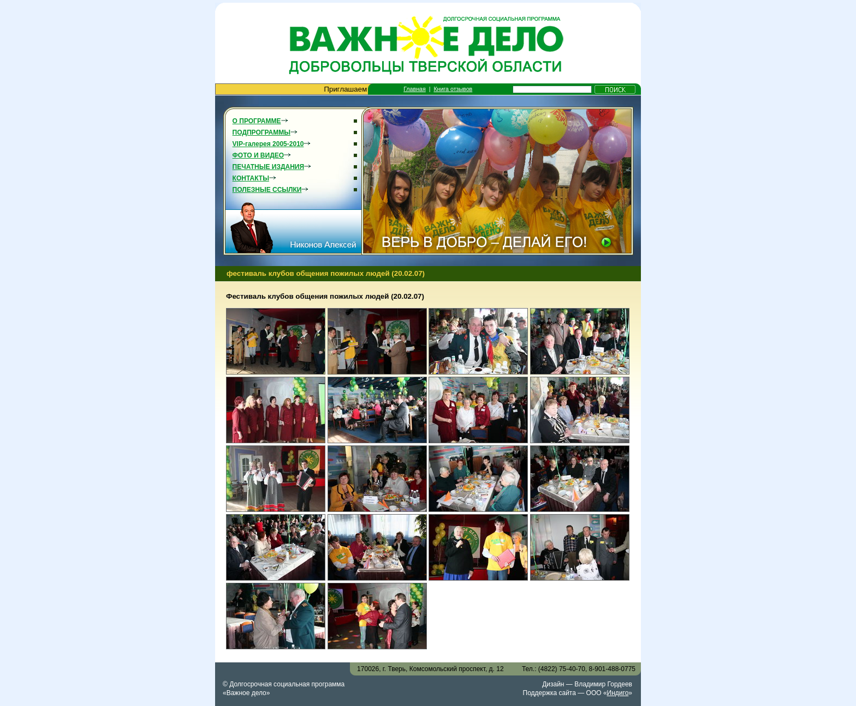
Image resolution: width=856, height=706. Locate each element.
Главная (414, 89)
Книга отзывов (452, 89)
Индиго (618, 693)
